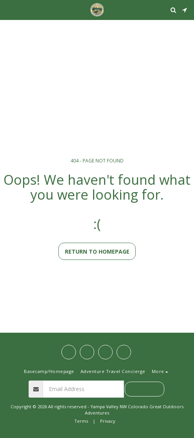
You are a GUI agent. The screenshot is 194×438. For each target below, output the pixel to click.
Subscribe (144, 389)
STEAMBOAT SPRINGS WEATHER (97, 29)
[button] (8, 10)
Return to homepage (97, 251)
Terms (81, 421)
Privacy (107, 421)
